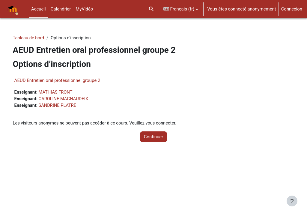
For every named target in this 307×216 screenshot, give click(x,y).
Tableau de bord (37, 38)
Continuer (153, 137)
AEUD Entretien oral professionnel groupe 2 (66, 80)
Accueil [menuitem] (38, 9)
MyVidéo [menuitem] (84, 9)
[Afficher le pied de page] (292, 201)
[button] (151, 9)
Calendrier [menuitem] (61, 9)
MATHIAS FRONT (65, 92)
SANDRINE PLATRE (67, 106)
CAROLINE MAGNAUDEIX (73, 99)
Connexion (291, 9)
